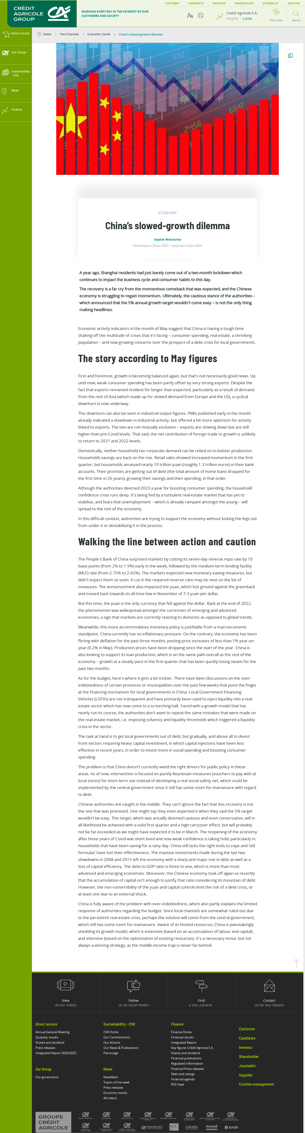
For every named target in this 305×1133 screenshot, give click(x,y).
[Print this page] (200, 15)
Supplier (281, 3)
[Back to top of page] (298, 919)
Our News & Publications (122, 1001)
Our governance (48, 1030)
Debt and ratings (185, 1027)
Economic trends (98, 34)
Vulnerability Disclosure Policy (143, 1105)
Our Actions (113, 996)
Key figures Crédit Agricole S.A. (194, 1001)
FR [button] (294, 3)
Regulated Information (189, 1017)
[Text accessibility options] (190, 15)
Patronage (112, 1006)
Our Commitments (118, 990)
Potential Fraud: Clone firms (188, 1105)
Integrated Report (185, 996)
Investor (206, 3)
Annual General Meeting (54, 985)
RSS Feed (179, 1038)
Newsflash (112, 1030)
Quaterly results (48, 990)
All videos (111, 1051)
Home (46, 34)
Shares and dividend (51, 996)
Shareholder (231, 3)
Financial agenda (185, 1032)
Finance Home (183, 985)
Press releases (47, 1001)
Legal (68, 1105)
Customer (160, 3)
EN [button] (300, 3)
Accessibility (49, 1105)
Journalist (258, 3)
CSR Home (112, 985)
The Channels (69, 34)
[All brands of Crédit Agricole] (146, 1075)
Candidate (183, 3)
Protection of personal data (98, 1105)
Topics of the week (118, 1035)
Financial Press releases (189, 1022)
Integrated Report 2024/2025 (57, 1006)
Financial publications (188, 1011)
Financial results (184, 990)
